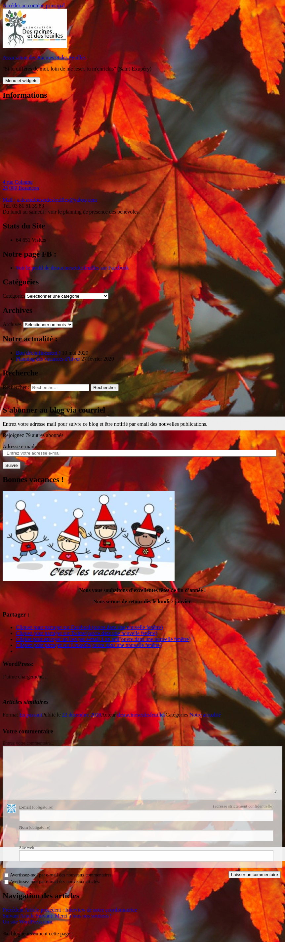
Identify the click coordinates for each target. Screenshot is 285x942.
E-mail (36, 807)
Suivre (11, 465)
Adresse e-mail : (20, 446)
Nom (34, 827)
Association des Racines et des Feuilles (44, 57)
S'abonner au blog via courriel (54, 410)
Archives (12, 324)
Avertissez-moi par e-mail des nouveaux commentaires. (61, 875)
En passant (30, 715)
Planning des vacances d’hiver (48, 359)
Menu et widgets (21, 80)
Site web (26, 847)
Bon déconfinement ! (38, 353)
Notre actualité (205, 715)
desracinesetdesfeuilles (141, 715)
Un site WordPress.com (27, 921)
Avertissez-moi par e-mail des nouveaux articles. (55, 881)
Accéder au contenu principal (34, 5)
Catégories (14, 296)
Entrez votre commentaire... (28, 743)
